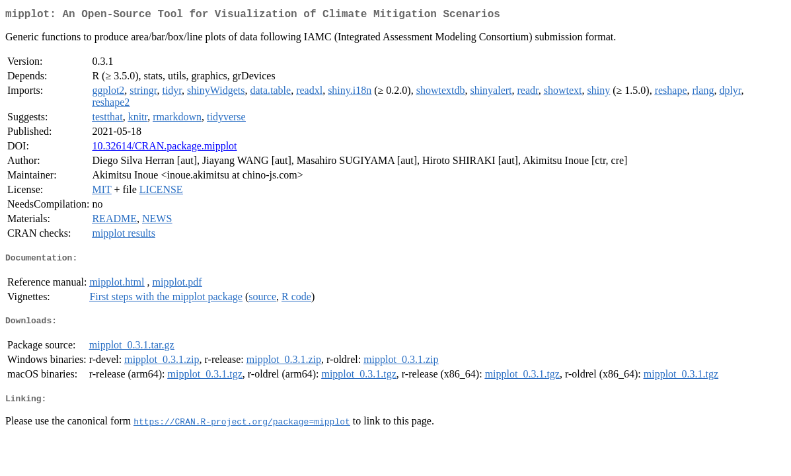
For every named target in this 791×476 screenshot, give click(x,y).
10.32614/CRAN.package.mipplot (164, 148)
